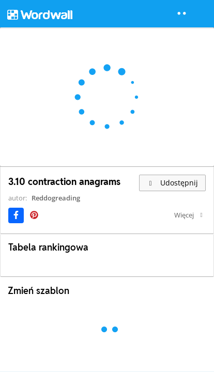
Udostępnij (172, 183)
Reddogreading (56, 198)
